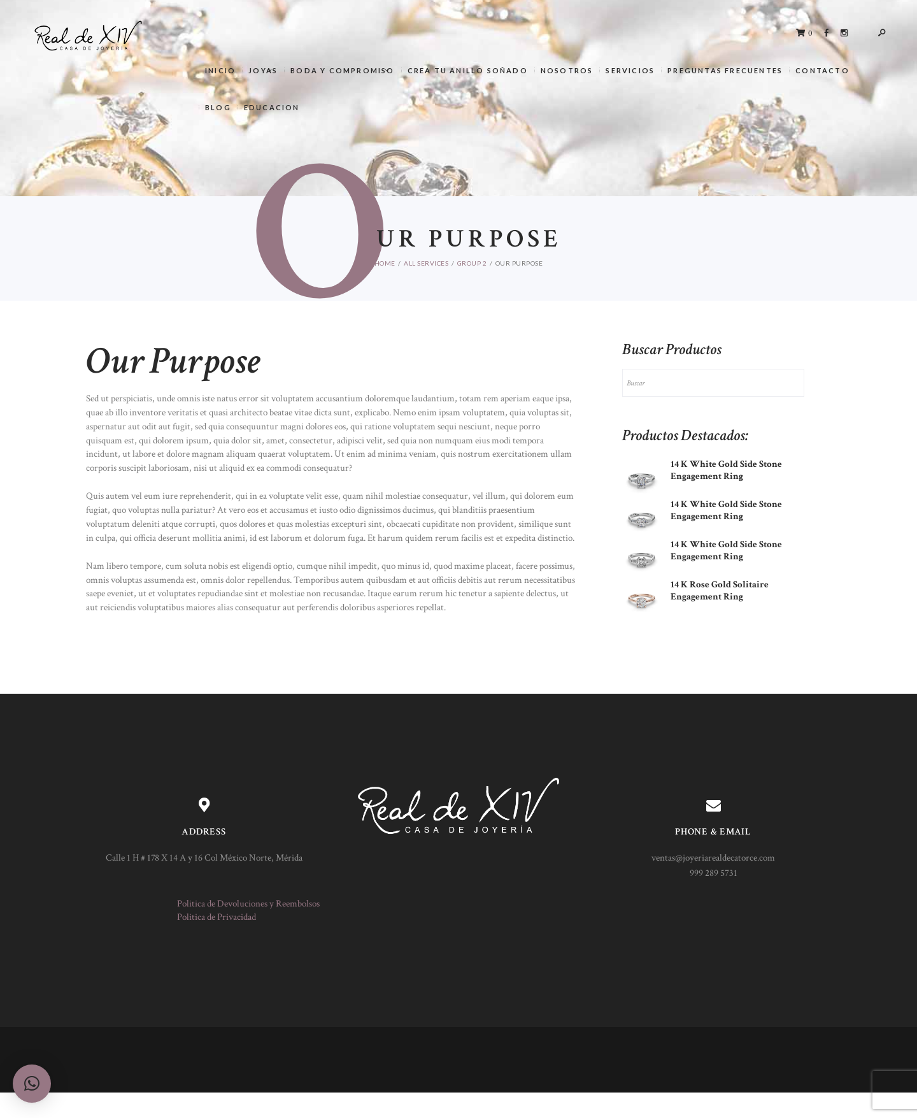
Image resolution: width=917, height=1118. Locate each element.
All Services (426, 263)
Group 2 (472, 263)
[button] (32, 1083)
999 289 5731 (713, 873)
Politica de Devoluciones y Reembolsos (248, 904)
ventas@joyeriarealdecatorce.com (713, 858)
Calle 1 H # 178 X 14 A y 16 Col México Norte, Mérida (204, 858)
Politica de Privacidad (216, 917)
